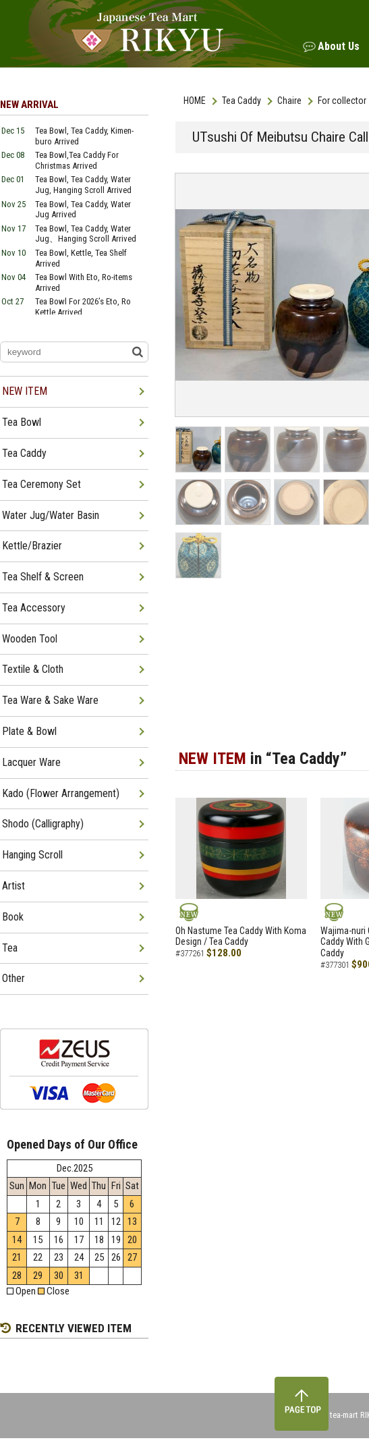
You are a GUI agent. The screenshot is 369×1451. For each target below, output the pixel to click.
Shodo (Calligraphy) (43, 823)
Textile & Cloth (32, 669)
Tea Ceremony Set (41, 484)
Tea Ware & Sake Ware (50, 700)
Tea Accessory (33, 607)
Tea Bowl (21, 422)
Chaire (289, 100)
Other (13, 978)
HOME (194, 100)
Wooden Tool (29, 638)
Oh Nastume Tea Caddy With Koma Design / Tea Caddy (240, 936)
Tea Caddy (241, 100)
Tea (10, 947)
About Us (339, 46)
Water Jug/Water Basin (50, 515)
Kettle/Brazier (32, 545)
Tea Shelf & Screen (43, 576)
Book (13, 916)
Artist (13, 885)
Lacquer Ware (31, 762)
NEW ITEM (24, 391)
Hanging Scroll (32, 854)
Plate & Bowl (29, 731)
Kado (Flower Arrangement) (60, 793)
